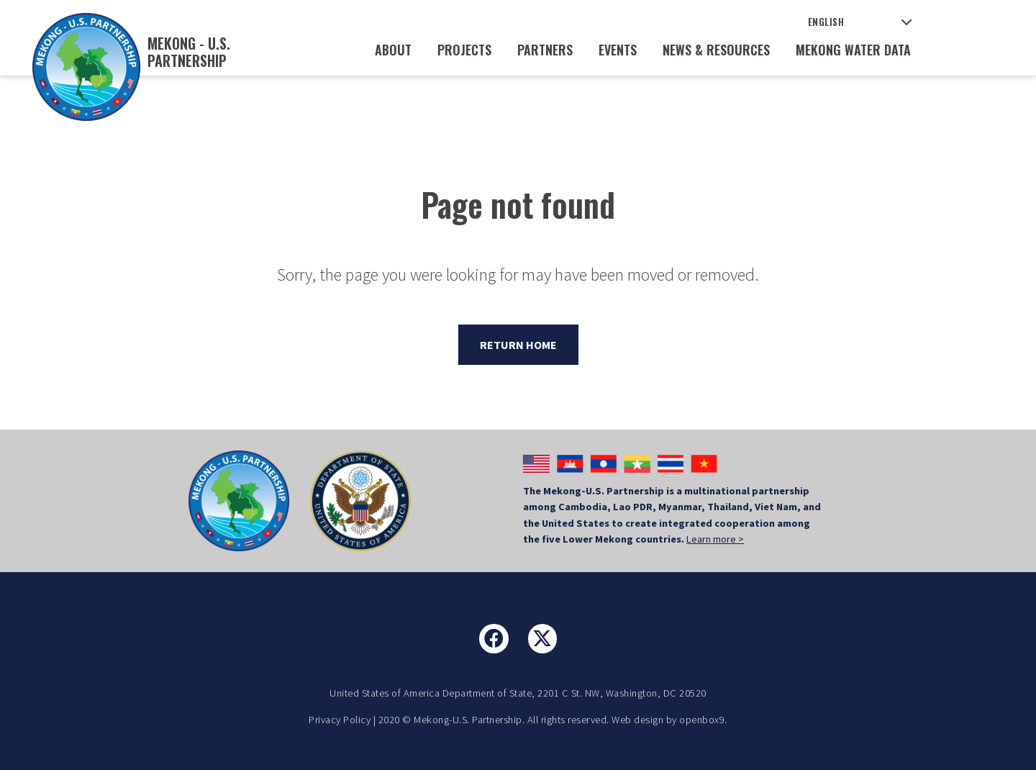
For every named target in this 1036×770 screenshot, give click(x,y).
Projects (464, 49)
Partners (545, 49)
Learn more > (715, 539)
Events (618, 49)
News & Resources (716, 49)
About (393, 49)
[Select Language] (860, 22)
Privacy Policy (340, 719)
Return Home (518, 345)
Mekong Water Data (853, 49)
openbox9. (703, 719)
